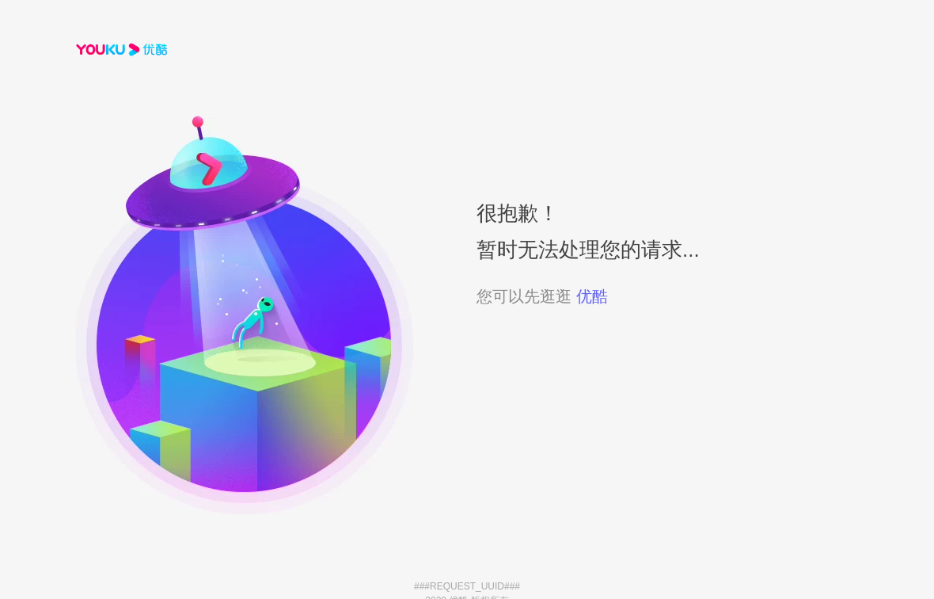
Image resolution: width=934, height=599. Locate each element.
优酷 (592, 296)
